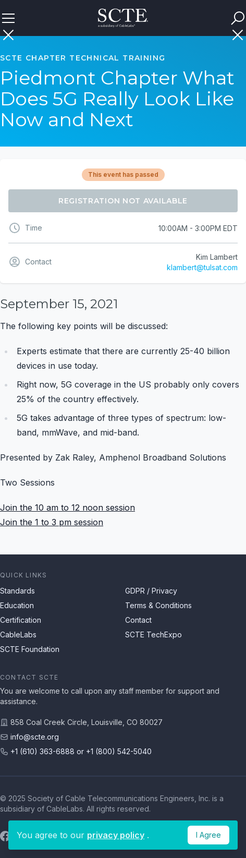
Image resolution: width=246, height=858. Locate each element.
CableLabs (18, 634)
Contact (138, 619)
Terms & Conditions (158, 605)
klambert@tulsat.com (202, 267)
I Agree (208, 834)
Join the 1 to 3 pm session (51, 522)
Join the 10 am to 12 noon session (67, 507)
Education (17, 605)
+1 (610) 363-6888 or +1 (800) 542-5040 (81, 751)
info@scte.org (34, 736)
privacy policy (115, 835)
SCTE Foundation (29, 649)
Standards (17, 590)
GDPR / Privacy (151, 590)
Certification (20, 619)
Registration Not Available (123, 201)
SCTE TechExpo (153, 634)
